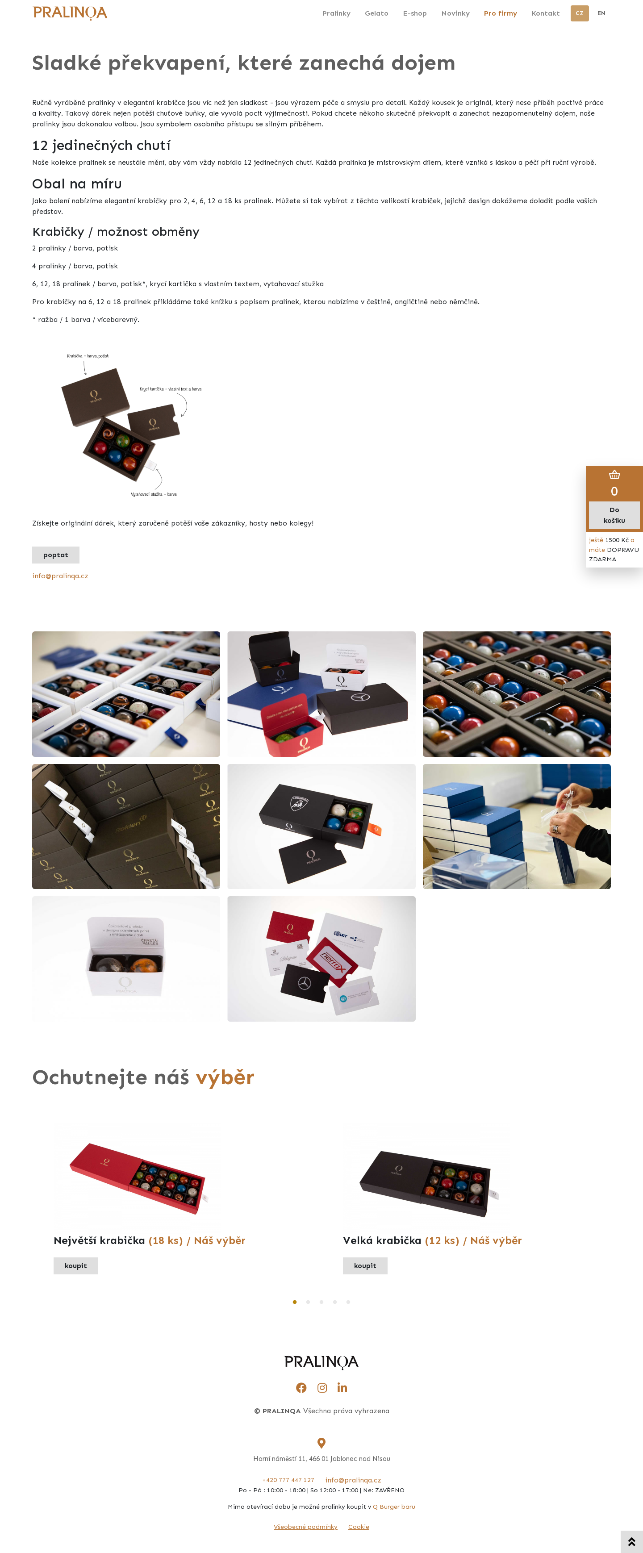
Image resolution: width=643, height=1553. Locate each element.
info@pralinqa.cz (60, 576)
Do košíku (614, 515)
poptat (55, 555)
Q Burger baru (394, 1507)
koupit (76, 1265)
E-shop (415, 13)
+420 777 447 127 (288, 1480)
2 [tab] (308, 1302)
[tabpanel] (177, 1198)
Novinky (455, 13)
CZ (580, 13)
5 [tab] (348, 1302)
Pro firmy (500, 13)
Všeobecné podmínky (306, 1527)
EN (601, 13)
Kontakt (545, 13)
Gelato (376, 13)
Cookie (358, 1527)
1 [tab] (294, 1302)
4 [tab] (334, 1302)
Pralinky (336, 13)
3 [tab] (321, 1302)
